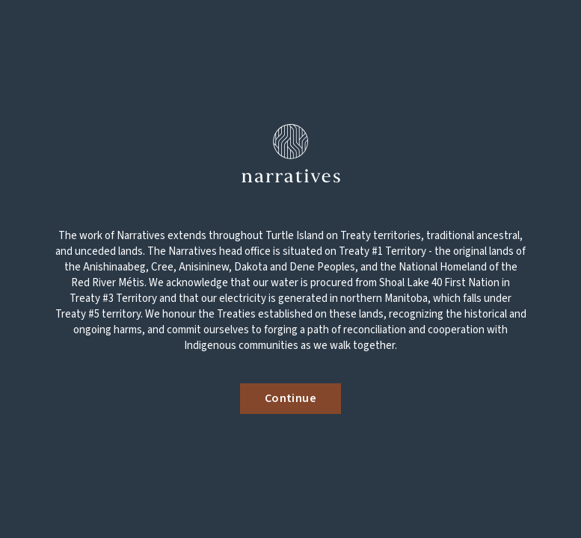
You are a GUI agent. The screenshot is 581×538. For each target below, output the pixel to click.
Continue (290, 398)
